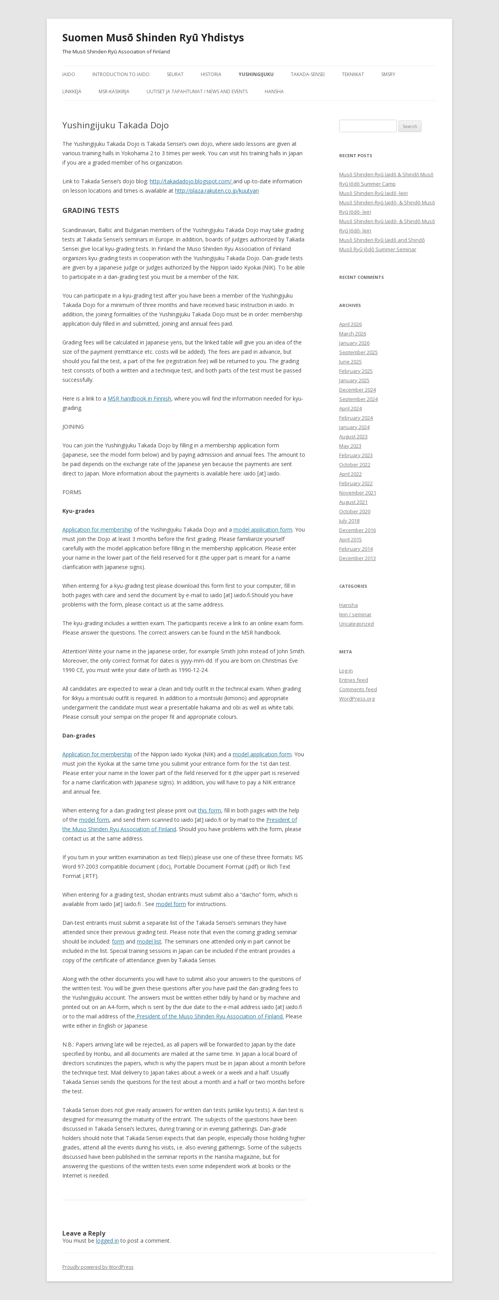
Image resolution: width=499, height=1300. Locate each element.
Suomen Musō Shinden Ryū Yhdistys (153, 37)
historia (211, 74)
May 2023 (350, 445)
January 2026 (354, 342)
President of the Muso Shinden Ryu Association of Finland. (209, 1016)
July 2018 (349, 520)
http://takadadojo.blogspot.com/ (191, 181)
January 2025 (354, 380)
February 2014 (356, 548)
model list (149, 941)
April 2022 (350, 473)
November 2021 (357, 492)
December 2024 (357, 389)
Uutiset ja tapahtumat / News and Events (197, 91)
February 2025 (356, 370)
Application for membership (97, 529)
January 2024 (354, 427)
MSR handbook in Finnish (139, 398)
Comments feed (358, 689)
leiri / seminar (355, 614)
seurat (175, 74)
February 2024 (356, 417)
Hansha (274, 91)
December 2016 (357, 530)
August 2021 (353, 501)
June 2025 (350, 361)
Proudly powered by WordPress (97, 1267)
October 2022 (354, 464)
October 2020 (354, 511)
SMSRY (388, 74)
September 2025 (358, 352)
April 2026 (350, 324)
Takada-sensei (308, 74)
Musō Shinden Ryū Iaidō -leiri (373, 193)
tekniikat (353, 74)
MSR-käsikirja (114, 91)
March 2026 (352, 333)
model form (94, 819)
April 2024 (350, 408)
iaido (68, 74)
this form (209, 810)
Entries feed (353, 679)
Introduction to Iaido (121, 74)
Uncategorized (356, 623)
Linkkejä (71, 91)
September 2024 (358, 399)
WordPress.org (357, 698)
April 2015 (350, 539)
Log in (346, 670)
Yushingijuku (256, 74)
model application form (263, 529)
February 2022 (356, 483)
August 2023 (353, 436)
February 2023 (356, 455)
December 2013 (357, 558)
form (118, 941)
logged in (107, 1240)
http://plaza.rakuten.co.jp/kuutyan (217, 190)
